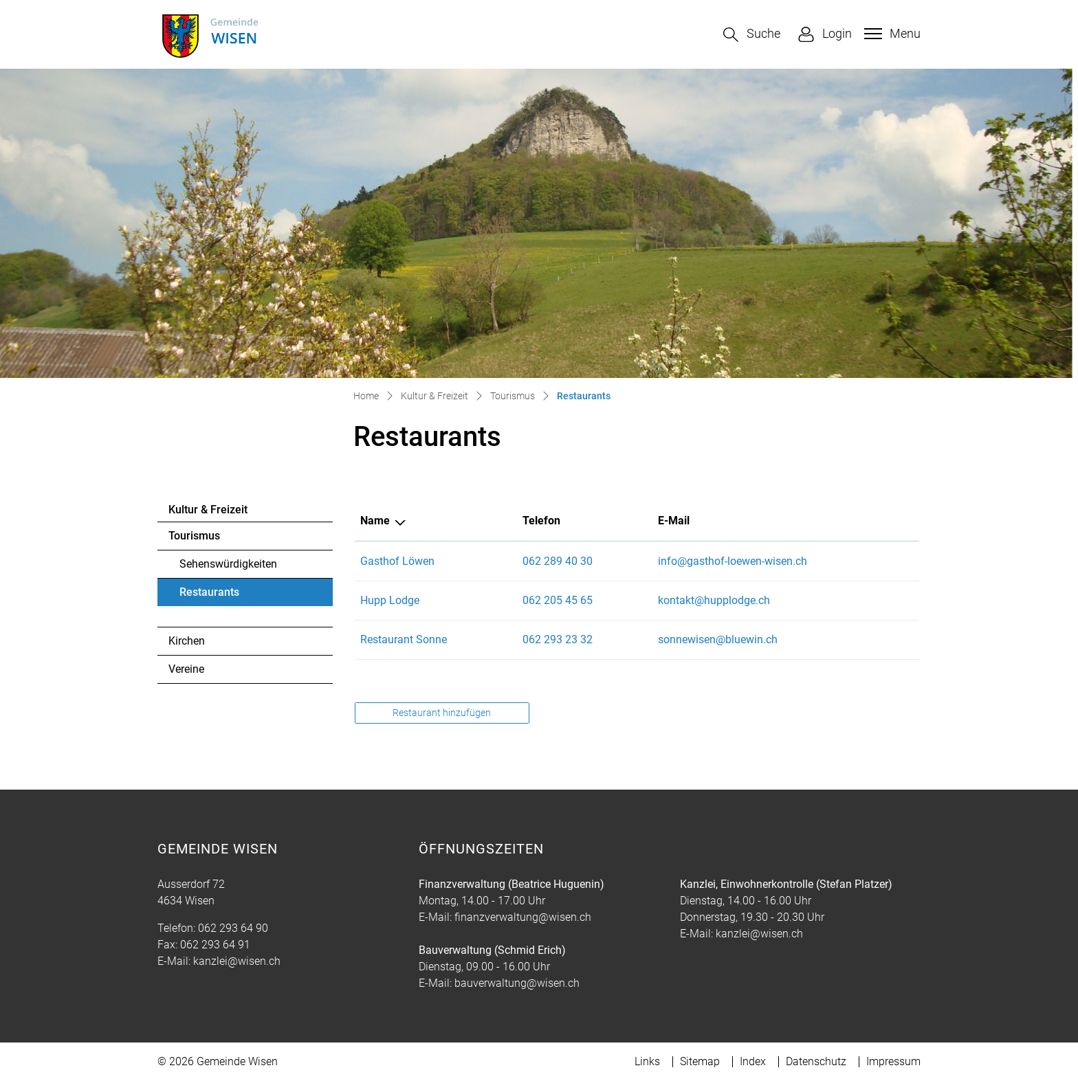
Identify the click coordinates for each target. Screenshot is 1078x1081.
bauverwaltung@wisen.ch (517, 983)
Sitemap (700, 1061)
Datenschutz (816, 1061)
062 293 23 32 (557, 639)
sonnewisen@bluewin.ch (718, 639)
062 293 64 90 (233, 928)
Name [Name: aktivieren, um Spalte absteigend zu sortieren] (375, 520)
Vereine (186, 669)
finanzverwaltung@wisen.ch (522, 917)
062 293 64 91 (215, 944)
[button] (751, 35)
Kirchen (186, 640)
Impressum (893, 1061)
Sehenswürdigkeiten (228, 563)
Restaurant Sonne (403, 639)
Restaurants (217, 596)
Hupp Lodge (389, 600)
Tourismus (194, 535)
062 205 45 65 (557, 600)
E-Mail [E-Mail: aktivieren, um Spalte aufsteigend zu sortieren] (674, 520)
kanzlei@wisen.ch (236, 961)
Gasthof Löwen (397, 561)
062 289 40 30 (557, 561)
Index (753, 1061)
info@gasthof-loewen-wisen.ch (732, 561)
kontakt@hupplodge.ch (714, 600)
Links (647, 1061)
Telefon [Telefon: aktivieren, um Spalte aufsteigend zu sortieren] (541, 520)
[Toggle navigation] (891, 34)
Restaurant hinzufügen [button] (442, 712)
